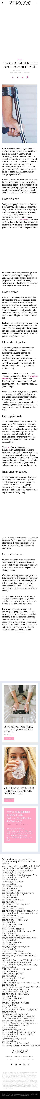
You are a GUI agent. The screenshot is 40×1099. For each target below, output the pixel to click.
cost (7, 447)
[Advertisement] (20, 28)
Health (19, 59)
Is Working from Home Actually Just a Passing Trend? (18, 729)
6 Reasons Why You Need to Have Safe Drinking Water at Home (19, 790)
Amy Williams (21, 70)
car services (24, 219)
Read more (9, 738)
